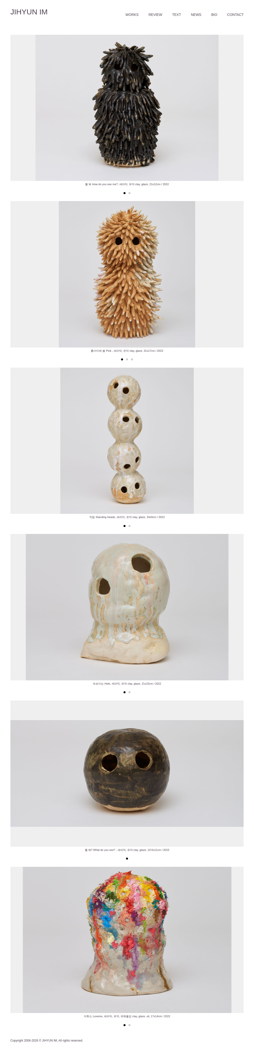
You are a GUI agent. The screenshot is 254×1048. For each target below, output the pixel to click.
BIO (214, 15)
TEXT (176, 15)
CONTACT (235, 15)
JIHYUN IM (29, 12)
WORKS (132, 15)
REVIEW (155, 15)
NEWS (196, 15)
